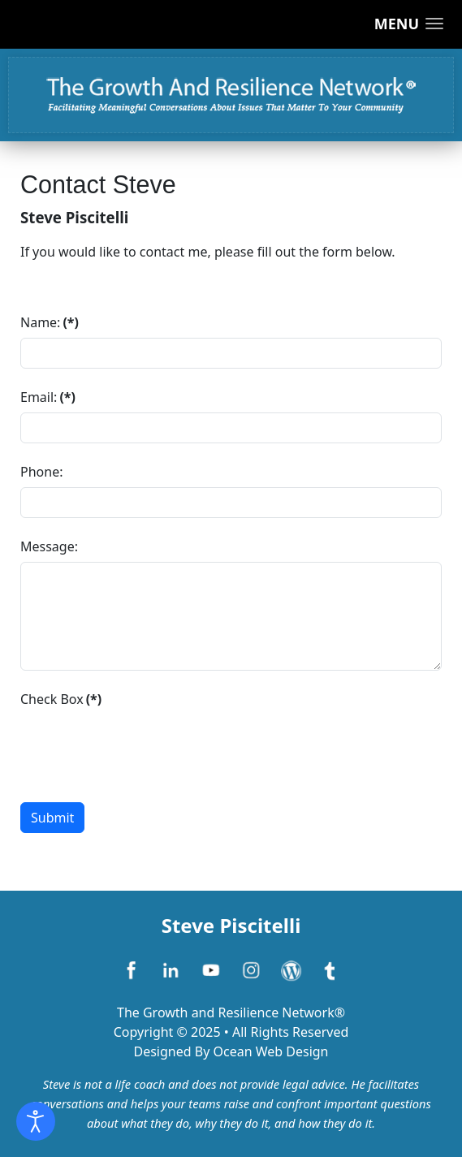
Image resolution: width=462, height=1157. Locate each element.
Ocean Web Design (270, 1051)
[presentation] (143, 746)
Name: (49, 322)
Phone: (41, 472)
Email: (48, 397)
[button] (409, 24)
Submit (52, 818)
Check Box (60, 699)
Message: (49, 546)
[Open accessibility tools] (35, 1121)
